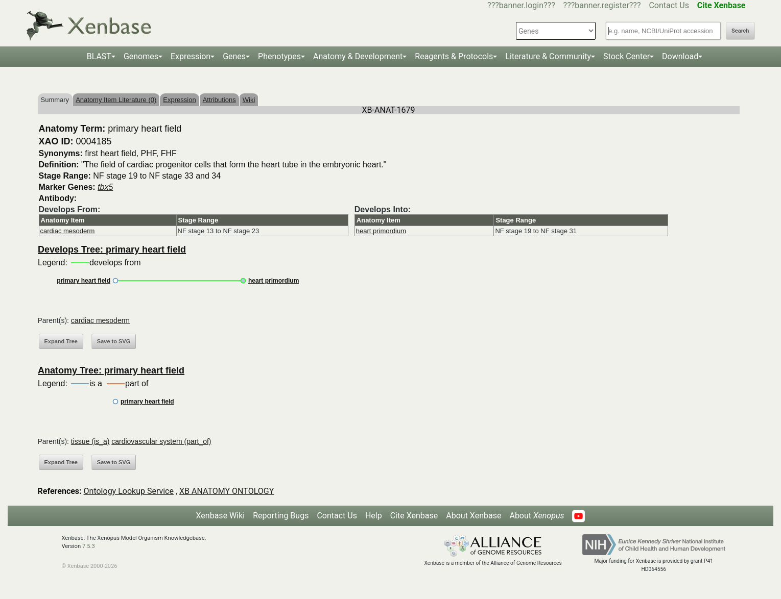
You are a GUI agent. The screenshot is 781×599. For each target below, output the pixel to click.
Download (680, 56)
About (536, 515)
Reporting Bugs (281, 515)
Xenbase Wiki (220, 515)
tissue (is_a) (90, 441)
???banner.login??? (521, 5)
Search (740, 31)
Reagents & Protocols (454, 56)
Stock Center (626, 56)
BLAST (99, 56)
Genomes (141, 56)
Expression (190, 56)
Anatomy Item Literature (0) (116, 100)
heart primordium (381, 231)
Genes (234, 56)
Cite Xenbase (414, 515)
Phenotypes (279, 56)
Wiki (249, 100)
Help (373, 515)
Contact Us (669, 5)
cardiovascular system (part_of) (161, 441)
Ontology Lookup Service (129, 491)
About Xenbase (473, 515)
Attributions (219, 100)
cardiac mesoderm (67, 231)
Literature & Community (548, 56)
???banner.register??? (602, 5)
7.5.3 (88, 546)
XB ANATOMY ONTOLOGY (226, 491)
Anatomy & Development (358, 56)
